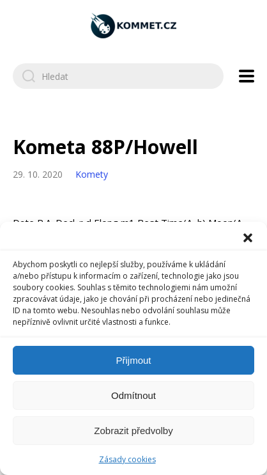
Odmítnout (133, 395)
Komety (91, 174)
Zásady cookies (127, 459)
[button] (247, 237)
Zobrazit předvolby (133, 430)
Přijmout (133, 360)
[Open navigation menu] (246, 76)
